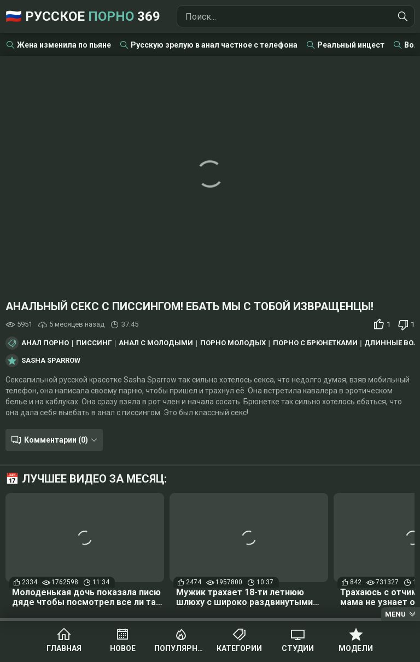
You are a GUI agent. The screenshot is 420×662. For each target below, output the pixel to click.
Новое (123, 648)
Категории (239, 648)
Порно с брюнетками (315, 343)
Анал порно (45, 343)
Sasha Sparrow (50, 360)
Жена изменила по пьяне (64, 44)
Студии (298, 648)
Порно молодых (233, 343)
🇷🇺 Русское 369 (82, 16)
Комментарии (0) (56, 439)
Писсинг (94, 343)
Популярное (180, 648)
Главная (63, 648)
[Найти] (403, 16)
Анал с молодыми (156, 343)
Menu (395, 614)
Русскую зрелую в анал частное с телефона (214, 44)
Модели (356, 648)
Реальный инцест (350, 44)
